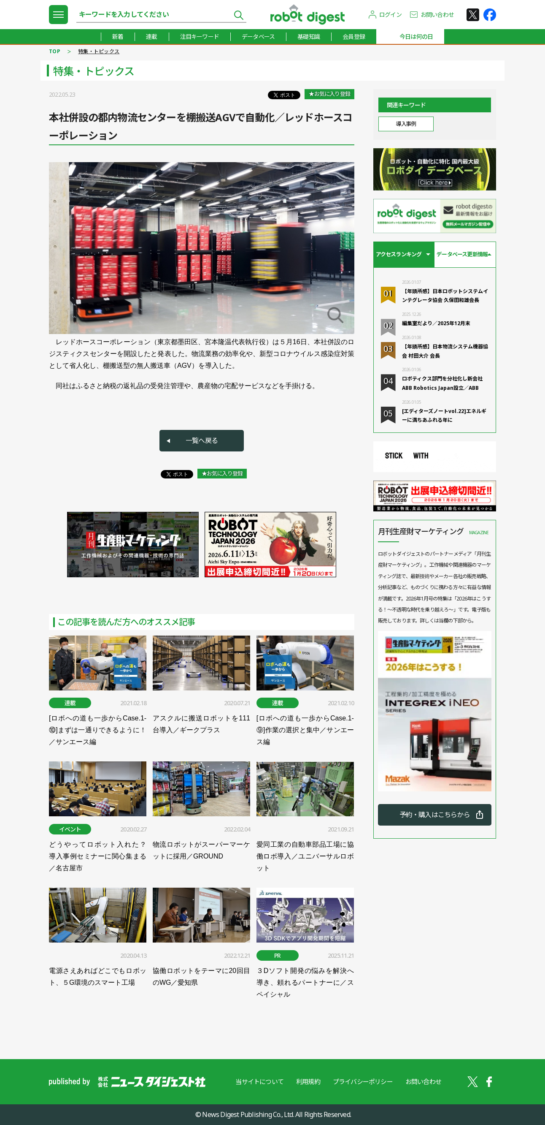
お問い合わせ (437, 15)
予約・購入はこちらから (434, 814)
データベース (258, 37)
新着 (117, 37)
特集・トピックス (98, 51)
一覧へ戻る (202, 440)
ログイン (390, 15)
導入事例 (405, 124)
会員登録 (354, 37)
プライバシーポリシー (363, 1081)
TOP (54, 51)
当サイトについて (259, 1081)
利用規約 (308, 1081)
